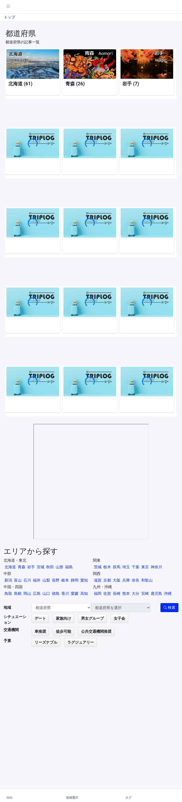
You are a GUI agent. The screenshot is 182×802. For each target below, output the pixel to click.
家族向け (63, 618)
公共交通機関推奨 (96, 631)
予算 (7, 640)
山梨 (46, 580)
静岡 (74, 580)
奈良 (135, 580)
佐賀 (107, 593)
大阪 (116, 580)
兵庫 (126, 580)
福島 (69, 567)
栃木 (107, 567)
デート (40, 618)
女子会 (119, 618)
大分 (135, 593)
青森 (21, 567)
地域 (7, 607)
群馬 (116, 567)
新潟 (8, 580)
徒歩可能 (63, 631)
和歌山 (147, 580)
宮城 (40, 567)
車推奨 (40, 631)
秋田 (50, 567)
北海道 (10, 567)
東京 (145, 567)
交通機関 (11, 630)
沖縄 (168, 593)
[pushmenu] (8, 6)
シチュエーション (15, 619)
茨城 (97, 567)
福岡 (97, 593)
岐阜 (65, 580)
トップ (9, 17)
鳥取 (8, 593)
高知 (84, 593)
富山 (18, 580)
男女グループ (92, 618)
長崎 (116, 593)
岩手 (31, 567)
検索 (169, 607)
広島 (37, 593)
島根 (18, 593)
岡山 (27, 593)
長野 (55, 580)
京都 (107, 580)
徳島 (55, 593)
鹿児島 (156, 593)
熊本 (126, 593)
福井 (37, 580)
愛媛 (74, 593)
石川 (27, 580)
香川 (65, 593)
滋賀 (97, 580)
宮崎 (145, 593)
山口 (46, 593)
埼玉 (126, 567)
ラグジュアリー (80, 642)
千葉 (135, 567)
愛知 (84, 580)
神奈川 (156, 567)
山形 (59, 567)
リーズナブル (46, 642)
